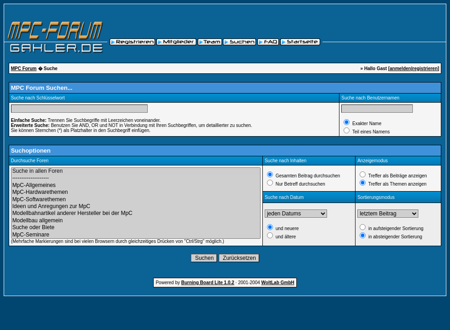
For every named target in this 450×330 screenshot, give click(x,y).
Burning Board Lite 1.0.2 (207, 282)
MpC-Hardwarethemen (135, 192)
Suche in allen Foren (135, 171)
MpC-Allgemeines (135, 185)
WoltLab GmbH (277, 282)
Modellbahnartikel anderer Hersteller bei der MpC (135, 213)
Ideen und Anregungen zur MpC (135, 206)
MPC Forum (24, 68)
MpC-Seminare (135, 234)
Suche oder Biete (135, 227)
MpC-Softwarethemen (135, 199)
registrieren (425, 68)
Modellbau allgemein (135, 220)
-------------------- (135, 178)
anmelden (400, 68)
